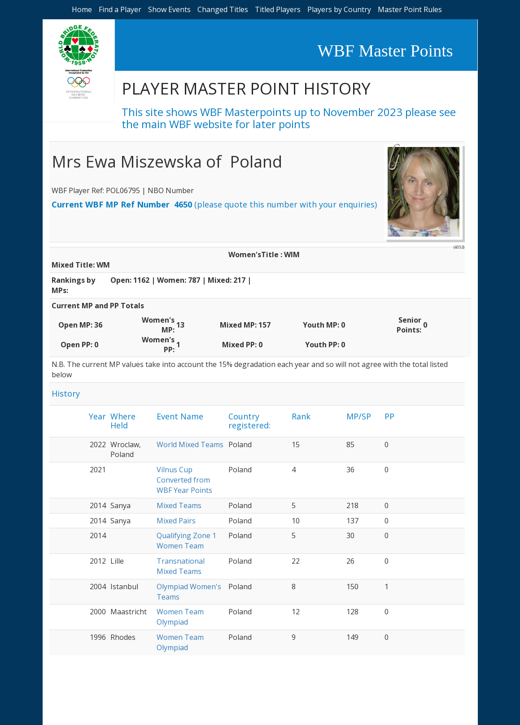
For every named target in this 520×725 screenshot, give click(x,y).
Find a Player (120, 9)
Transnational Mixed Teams (181, 566)
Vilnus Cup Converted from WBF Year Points (184, 480)
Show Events (169, 9)
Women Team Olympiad (180, 617)
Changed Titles (222, 9)
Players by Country (339, 9)
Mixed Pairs (176, 521)
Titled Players (278, 9)
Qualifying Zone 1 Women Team (186, 541)
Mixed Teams (179, 505)
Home (82, 9)
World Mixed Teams (190, 444)
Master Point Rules (410, 9)
